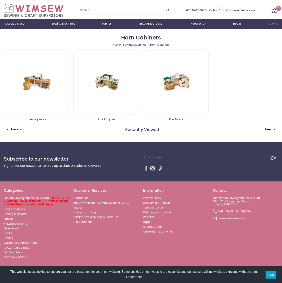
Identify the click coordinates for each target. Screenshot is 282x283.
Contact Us (80, 198)
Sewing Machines (63, 23)
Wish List (148, 217)
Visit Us (77, 207)
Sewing (273, 23)
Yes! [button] (271, 274)
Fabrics (106, 23)
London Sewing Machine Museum (95, 217)
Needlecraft (198, 23)
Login (146, 222)
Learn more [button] (134, 277)
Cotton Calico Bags (17, 247)
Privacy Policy (152, 198)
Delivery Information (156, 203)
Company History (15, 257)
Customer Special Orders (20, 243)
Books (237, 23)
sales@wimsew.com (232, 218)
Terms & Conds (153, 207)
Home (117, 45)
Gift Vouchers (13, 252)
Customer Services (239, 10)
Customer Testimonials (158, 231)
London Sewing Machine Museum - (36, 201)
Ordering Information (157, 212)
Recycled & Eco (14, 23)
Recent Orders (152, 227)
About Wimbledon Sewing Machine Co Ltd (101, 203)
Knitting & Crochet (150, 23)
